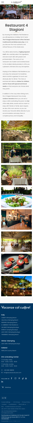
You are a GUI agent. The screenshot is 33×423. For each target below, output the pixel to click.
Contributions (12, 404)
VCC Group (16, 402)
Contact (4, 404)
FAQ (2, 406)
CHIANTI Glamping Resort (9, 318)
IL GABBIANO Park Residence (9, 325)
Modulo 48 (11, 421)
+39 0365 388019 (7, 370)
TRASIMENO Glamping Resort (10, 334)
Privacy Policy (26, 402)
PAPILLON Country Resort (8, 350)
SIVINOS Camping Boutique (9, 330)
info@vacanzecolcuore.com (11, 372)
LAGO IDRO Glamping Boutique (10, 332)
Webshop (6, 387)
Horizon (18, 421)
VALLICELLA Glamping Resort (9, 320)
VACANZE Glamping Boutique (10, 327)
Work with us (22, 404)
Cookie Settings (5, 402)
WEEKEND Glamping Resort (9, 322)
